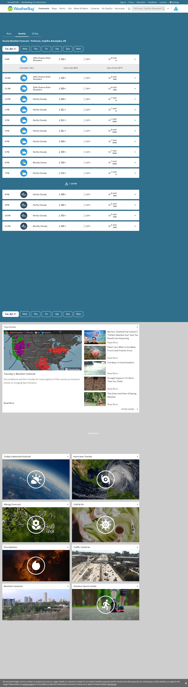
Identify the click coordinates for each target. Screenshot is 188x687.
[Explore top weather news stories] (70, 327)
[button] (186, 683)
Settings (174, 2)
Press (131, 2)
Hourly (22, 33)
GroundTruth (13, 2)
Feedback (152, 2)
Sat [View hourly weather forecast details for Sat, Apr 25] (57, 48)
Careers (163, 2)
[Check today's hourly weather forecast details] (10, 49)
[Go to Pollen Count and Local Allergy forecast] (36, 522)
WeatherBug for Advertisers (33, 2)
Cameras (95, 8)
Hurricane (120, 8)
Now (9, 33)
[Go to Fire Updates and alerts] (36, 563)
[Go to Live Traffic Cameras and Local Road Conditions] (105, 563)
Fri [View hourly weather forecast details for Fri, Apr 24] (46, 48)
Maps (54, 8)
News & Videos (81, 8)
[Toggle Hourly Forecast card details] (70, 59)
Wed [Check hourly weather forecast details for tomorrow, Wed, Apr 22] (24, 48)
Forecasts (44, 8)
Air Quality (107, 8)
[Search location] (148, 8)
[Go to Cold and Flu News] (105, 522)
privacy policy (28, 684)
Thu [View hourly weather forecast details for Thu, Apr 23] (35, 48)
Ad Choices (112, 684)
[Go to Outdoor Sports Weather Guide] (105, 602)
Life (70, 8)
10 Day (35, 33)
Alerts (62, 8)
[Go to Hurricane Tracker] (105, 476)
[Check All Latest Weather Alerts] (176, 8)
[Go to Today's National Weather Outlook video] (36, 476)
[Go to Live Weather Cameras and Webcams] (36, 602)
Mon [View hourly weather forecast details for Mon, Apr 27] (78, 48)
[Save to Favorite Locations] (129, 8)
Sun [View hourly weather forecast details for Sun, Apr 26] (68, 48)
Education (141, 2)
